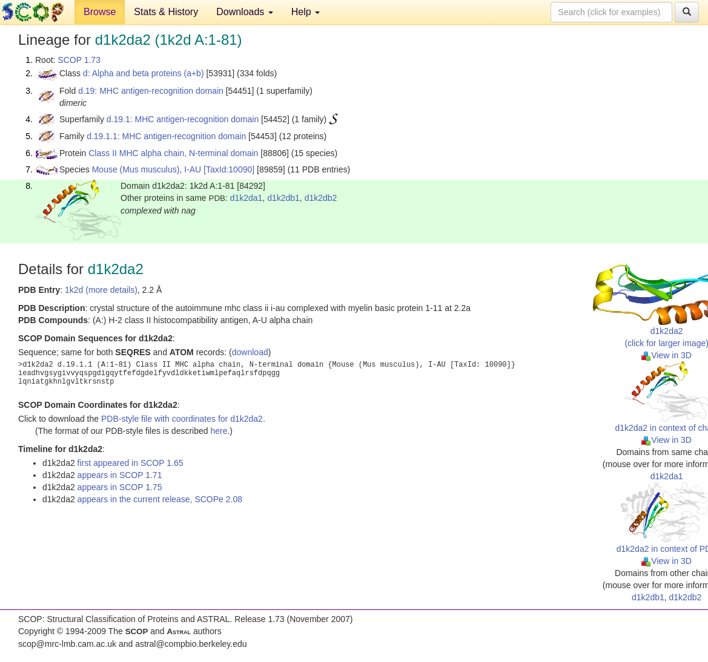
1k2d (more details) (101, 290)
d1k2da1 (246, 198)
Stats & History (166, 12)
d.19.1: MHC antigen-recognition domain (183, 119)
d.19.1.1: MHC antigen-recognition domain (166, 136)
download (250, 352)
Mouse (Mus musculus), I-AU (146, 169)
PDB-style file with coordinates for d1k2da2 (182, 419)
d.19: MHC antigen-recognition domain (150, 91)
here (218, 431)
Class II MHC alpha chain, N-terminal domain (173, 153)
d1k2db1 (283, 198)
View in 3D (666, 355)
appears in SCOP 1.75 (120, 487)
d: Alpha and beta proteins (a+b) (143, 73)
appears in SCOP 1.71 (120, 475)
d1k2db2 (321, 198)
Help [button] (305, 12)
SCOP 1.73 (79, 60)
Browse (100, 12)
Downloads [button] (244, 12)
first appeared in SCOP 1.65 (131, 463)
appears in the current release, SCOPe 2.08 (160, 499)
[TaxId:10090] (228, 169)
